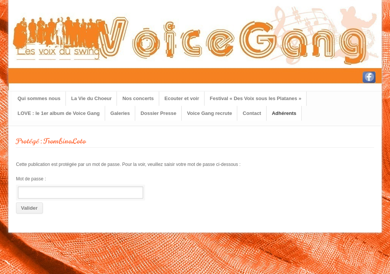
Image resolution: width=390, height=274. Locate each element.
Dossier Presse (158, 113)
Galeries (120, 113)
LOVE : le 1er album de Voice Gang (59, 113)
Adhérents (284, 113)
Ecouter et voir (182, 98)
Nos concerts (137, 98)
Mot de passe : (79, 187)
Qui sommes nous (39, 98)
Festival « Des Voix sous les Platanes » (255, 98)
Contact (252, 113)
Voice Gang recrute (209, 113)
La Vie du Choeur (91, 98)
